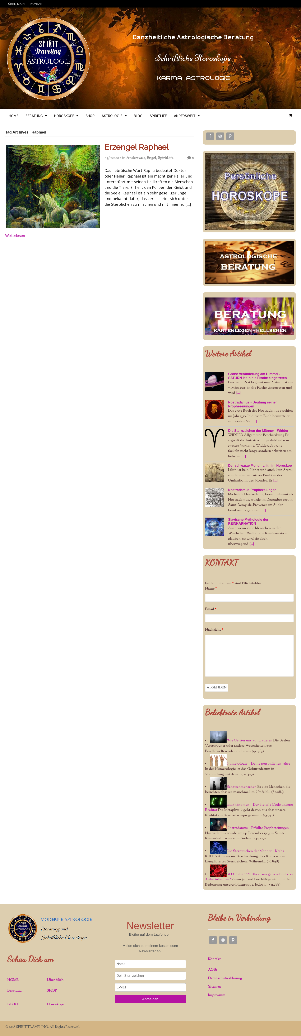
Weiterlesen (15, 236)
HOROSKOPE (64, 116)
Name (211, 588)
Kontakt (214, 959)
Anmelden (150, 999)
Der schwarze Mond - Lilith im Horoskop (260, 465)
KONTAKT (37, 3)
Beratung (14, 990)
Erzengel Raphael (137, 147)
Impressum (216, 995)
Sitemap (214, 986)
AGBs (212, 969)
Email (210, 609)
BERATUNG (34, 116)
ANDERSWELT (184, 116)
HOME (13, 116)
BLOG (138, 116)
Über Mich (55, 980)
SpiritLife (165, 158)
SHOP (89, 116)
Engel (151, 158)
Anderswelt (135, 158)
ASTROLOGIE (112, 116)
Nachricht (214, 629)
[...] (238, 393)
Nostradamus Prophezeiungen (252, 490)
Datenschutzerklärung (225, 978)
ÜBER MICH (16, 3)
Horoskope (55, 1004)
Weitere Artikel (228, 353)
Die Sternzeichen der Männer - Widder (258, 430)
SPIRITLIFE (158, 116)
